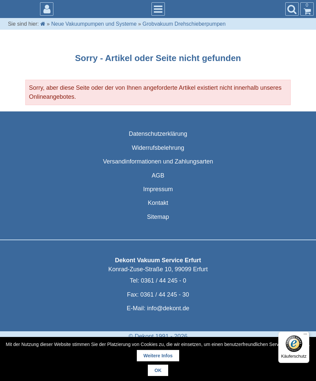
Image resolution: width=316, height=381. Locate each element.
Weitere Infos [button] (158, 355)
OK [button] (158, 370)
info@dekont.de (168, 308)
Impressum (158, 189)
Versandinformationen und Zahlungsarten (158, 161)
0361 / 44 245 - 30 (164, 294)
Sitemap (158, 217)
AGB (157, 175)
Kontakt (158, 203)
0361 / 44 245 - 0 (163, 280)
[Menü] (305, 336)
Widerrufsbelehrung (158, 147)
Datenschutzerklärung (158, 133)
